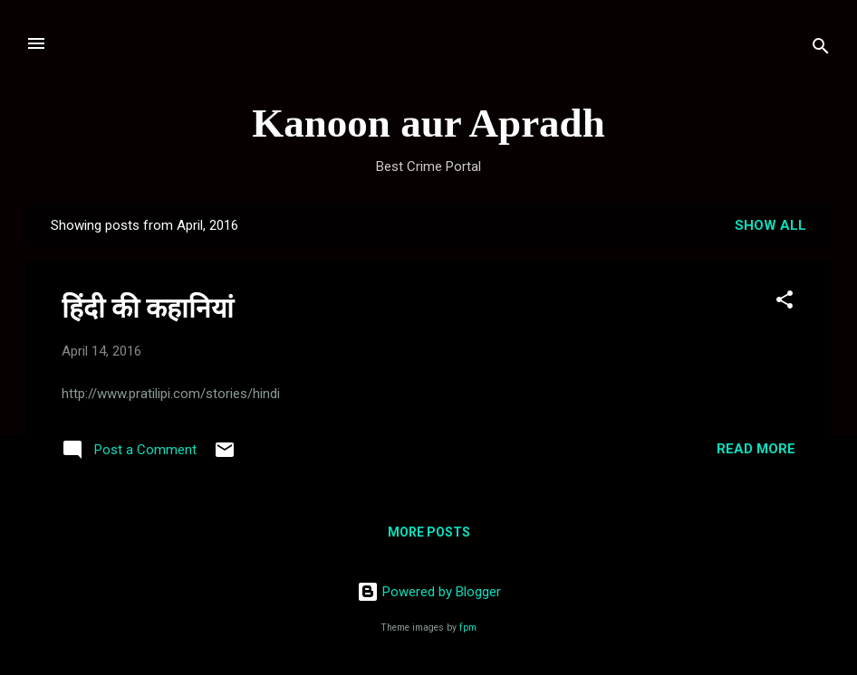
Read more (756, 449)
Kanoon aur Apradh (428, 123)
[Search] (821, 49)
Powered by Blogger (429, 592)
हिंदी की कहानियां (148, 308)
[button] (784, 303)
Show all (770, 225)
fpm (468, 627)
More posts (429, 532)
